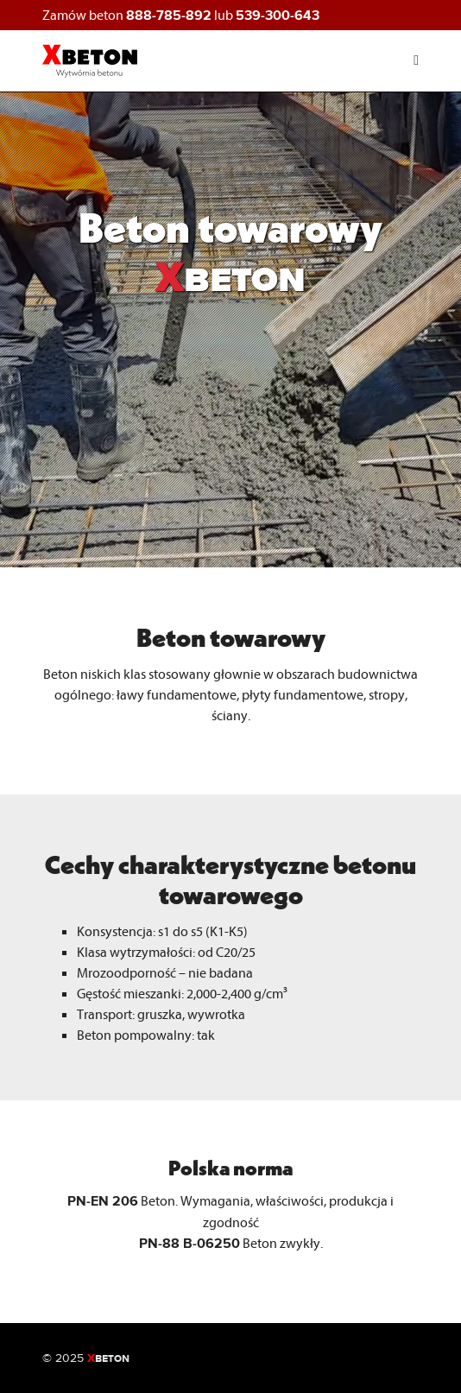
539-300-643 (277, 15)
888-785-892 (169, 15)
